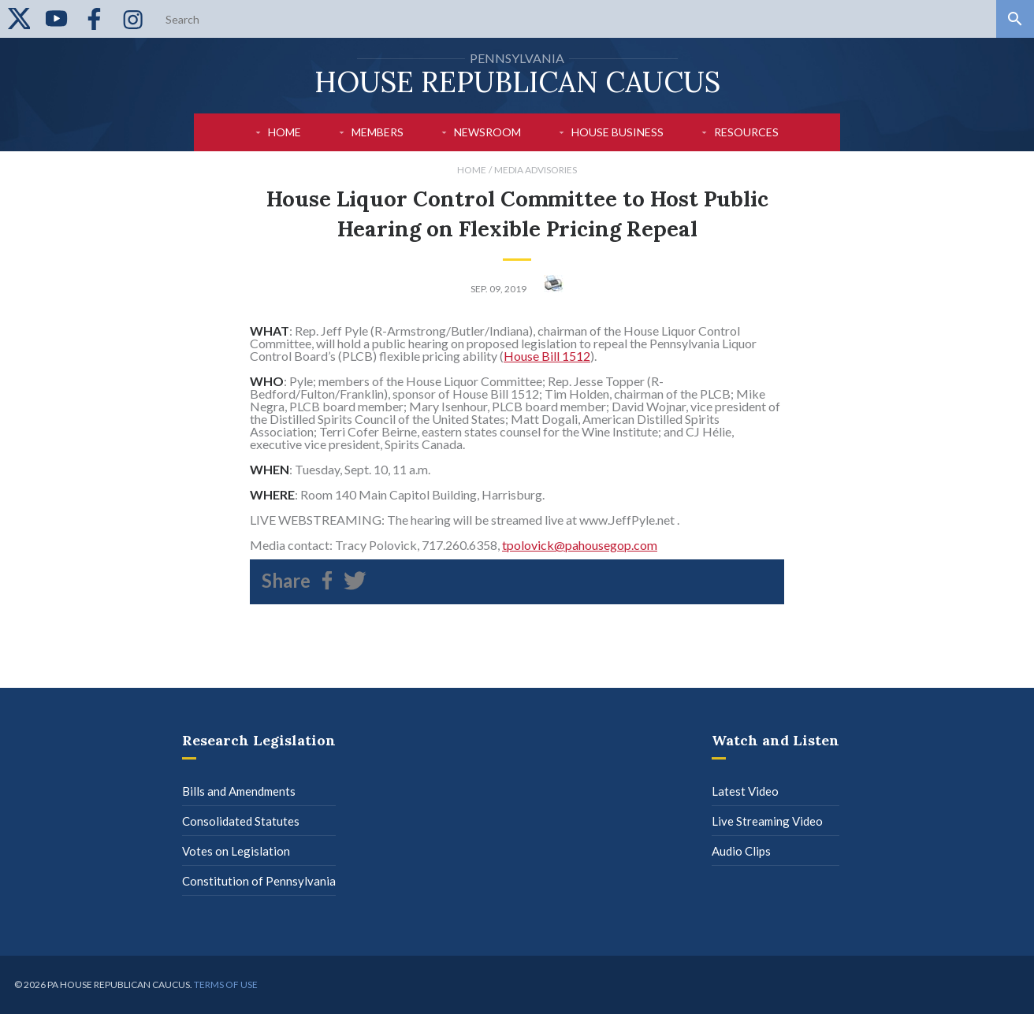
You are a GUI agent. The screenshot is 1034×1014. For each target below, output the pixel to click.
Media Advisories (535, 170)
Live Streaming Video (767, 821)
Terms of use (226, 984)
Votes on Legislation (236, 851)
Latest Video (745, 791)
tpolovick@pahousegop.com (579, 544)
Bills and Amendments (239, 791)
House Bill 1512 (547, 355)
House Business (617, 132)
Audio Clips (741, 851)
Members (377, 132)
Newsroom (487, 132)
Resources (746, 132)
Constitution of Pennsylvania (259, 881)
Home (284, 132)
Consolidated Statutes (240, 821)
